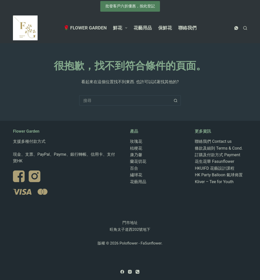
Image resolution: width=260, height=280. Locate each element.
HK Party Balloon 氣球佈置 (218, 174)
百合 (134, 168)
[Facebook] (122, 272)
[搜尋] (245, 28)
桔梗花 (136, 148)
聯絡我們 (187, 27)
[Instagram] (130, 272)
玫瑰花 (136, 141)
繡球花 (136, 174)
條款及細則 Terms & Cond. (218, 148)
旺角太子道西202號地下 (130, 229)
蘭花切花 (138, 161)
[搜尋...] (125, 100)
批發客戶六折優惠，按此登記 (130, 6)
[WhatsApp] (236, 28)
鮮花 (121, 28)
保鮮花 (165, 27)
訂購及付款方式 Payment (217, 154)
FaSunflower (151, 243)
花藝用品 (143, 27)
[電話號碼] (137, 272)
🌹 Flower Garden (85, 27)
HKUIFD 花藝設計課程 (214, 168)
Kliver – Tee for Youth (214, 181)
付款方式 (37, 141)
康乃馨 (136, 154)
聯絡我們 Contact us (213, 141)
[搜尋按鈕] (176, 100)
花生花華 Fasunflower (214, 161)
